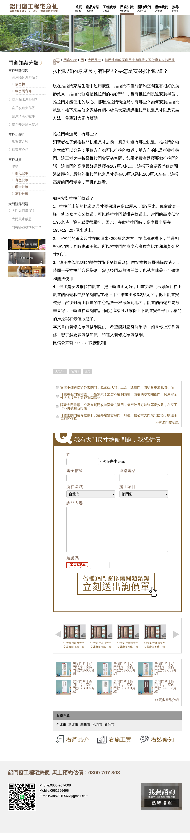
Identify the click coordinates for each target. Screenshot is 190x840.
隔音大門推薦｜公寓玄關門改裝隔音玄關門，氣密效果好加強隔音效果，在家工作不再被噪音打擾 (118, 406)
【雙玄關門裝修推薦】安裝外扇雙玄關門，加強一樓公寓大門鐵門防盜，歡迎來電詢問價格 (118, 416)
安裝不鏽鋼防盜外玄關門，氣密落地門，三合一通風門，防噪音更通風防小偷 (117, 387)
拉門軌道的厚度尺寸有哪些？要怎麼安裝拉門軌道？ (114, 61)
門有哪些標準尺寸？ (27, 227)
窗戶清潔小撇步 (23, 116)
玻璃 (15, 166)
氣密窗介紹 (20, 141)
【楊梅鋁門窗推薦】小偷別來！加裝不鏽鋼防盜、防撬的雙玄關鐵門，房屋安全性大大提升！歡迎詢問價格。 (118, 396)
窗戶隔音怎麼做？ (25, 77)
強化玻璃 (21, 173)
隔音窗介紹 (20, 150)
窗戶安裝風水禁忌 (25, 125)
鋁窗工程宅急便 (33, 8)
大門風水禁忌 (22, 219)
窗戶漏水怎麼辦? (24, 99)
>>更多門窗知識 (167, 422)
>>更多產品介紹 (167, 707)
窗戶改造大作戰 (23, 108)
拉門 (87, 371)
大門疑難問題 (18, 204)
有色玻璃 (21, 180)
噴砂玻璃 (21, 194)
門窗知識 (70, 60)
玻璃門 (75, 371)
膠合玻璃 (21, 187)
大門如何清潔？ (23, 211)
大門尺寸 (94, 60)
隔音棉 (20, 84)
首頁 (56, 60)
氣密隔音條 (23, 91)
